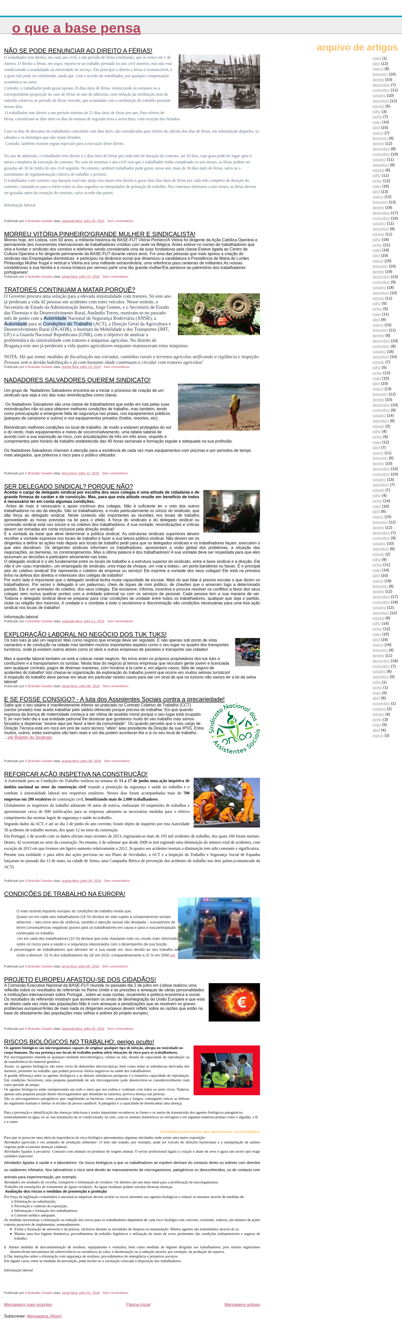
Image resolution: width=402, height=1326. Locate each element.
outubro (379, 95)
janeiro (378, 79)
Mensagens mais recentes (28, 1304)
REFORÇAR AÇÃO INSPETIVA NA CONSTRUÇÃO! (76, 774)
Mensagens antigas (242, 1304)
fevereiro (380, 74)
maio (377, 58)
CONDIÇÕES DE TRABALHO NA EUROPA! (64, 893)
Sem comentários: (121, 221)
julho (377, 111)
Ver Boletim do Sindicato (29, 737)
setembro (381, 100)
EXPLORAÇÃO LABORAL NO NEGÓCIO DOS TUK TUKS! (85, 634)
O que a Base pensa (76, 28)
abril (376, 63)
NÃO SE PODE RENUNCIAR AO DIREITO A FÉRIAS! (78, 50)
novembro (381, 90)
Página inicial (138, 1304)
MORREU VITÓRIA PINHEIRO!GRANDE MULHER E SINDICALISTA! (99, 234)
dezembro (381, 85)
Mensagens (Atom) (44, 1316)
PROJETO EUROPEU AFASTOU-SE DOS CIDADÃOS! (80, 979)
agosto (378, 106)
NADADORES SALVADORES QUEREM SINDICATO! (77, 379)
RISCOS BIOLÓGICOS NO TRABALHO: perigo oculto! (79, 1041)
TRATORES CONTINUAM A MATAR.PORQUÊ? (69, 289)
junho (377, 116)
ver (172, 955)
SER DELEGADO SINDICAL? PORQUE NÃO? (68, 486)
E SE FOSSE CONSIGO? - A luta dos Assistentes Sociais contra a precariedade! (114, 699)
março (378, 68)
